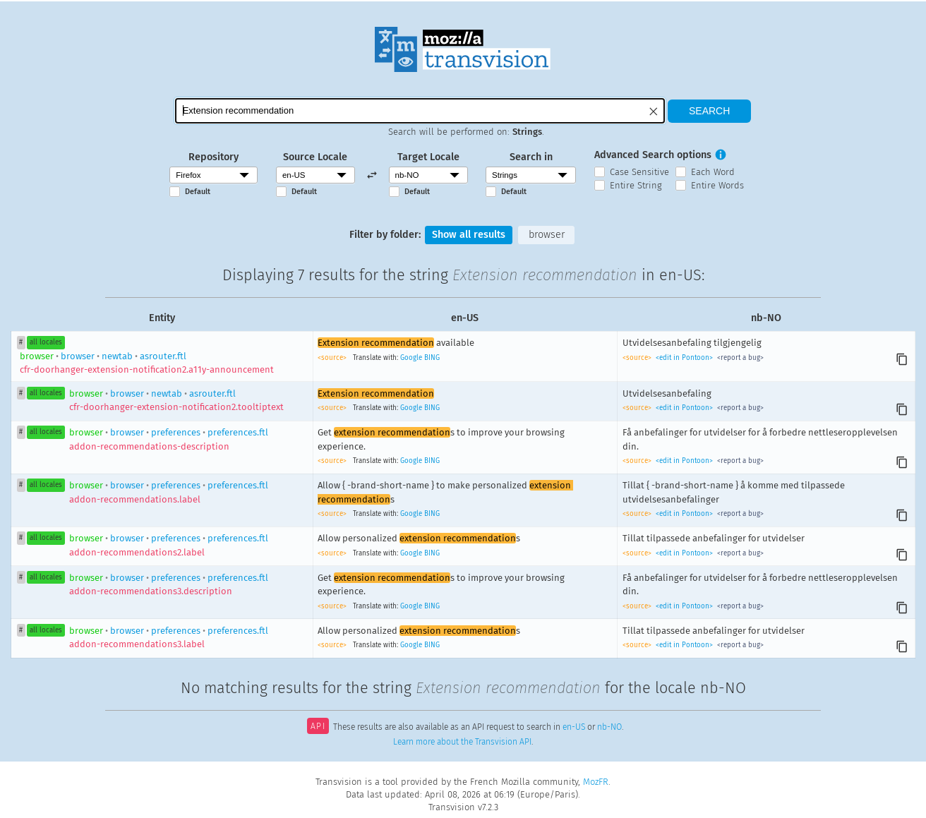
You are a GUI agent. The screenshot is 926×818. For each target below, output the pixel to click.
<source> (333, 358)
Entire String (636, 185)
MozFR (595, 781)
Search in (531, 157)
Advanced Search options (652, 155)
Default (197, 191)
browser (547, 235)
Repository (213, 157)
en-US (574, 728)
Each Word (713, 172)
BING (432, 358)
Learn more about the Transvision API (462, 742)
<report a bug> (739, 358)
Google (411, 358)
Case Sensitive (639, 172)
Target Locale (428, 157)
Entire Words (717, 185)
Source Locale (315, 157)
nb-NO (609, 728)
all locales (46, 342)
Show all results (468, 235)
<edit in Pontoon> (684, 358)
